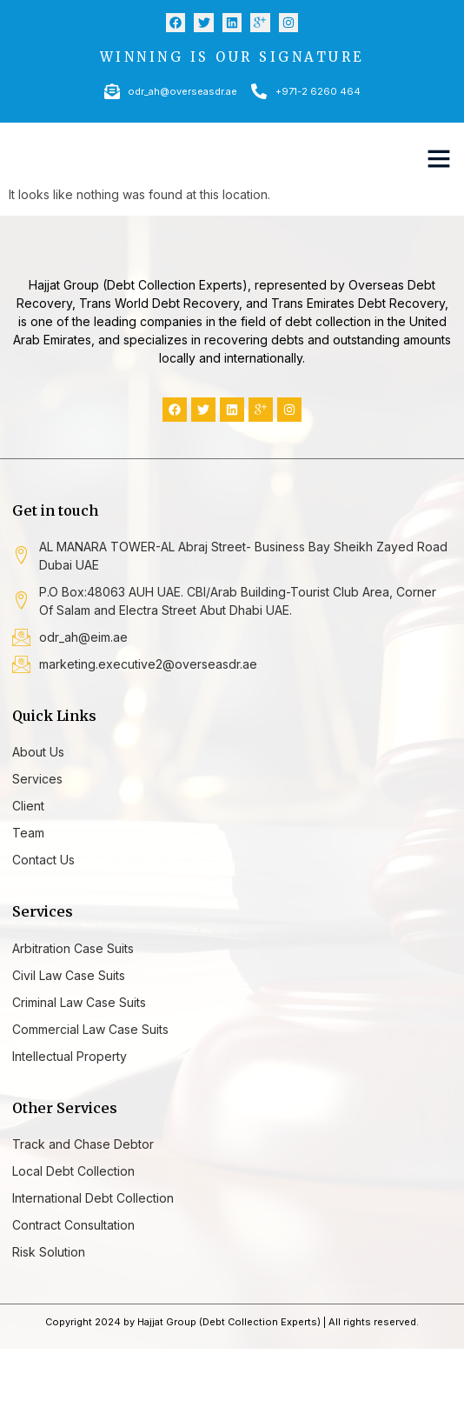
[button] (439, 158)
